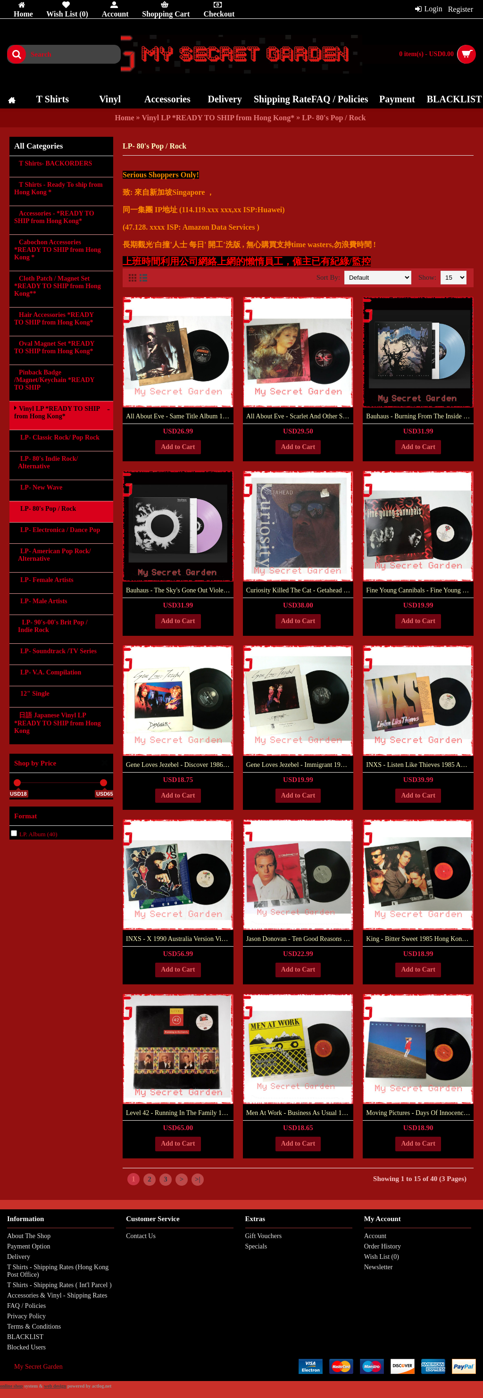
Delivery (18, 1256)
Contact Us (141, 1236)
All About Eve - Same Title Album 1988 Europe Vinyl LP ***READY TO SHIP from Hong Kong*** (179, 416)
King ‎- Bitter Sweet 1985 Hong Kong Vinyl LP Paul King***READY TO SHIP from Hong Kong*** (420, 938)
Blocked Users (26, 1347)
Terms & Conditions (34, 1326)
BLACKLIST (25, 1336)
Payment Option (28, 1246)
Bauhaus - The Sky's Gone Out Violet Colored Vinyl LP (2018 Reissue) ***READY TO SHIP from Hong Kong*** (179, 590)
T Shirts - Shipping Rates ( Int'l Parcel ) (59, 1285)
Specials (256, 1246)
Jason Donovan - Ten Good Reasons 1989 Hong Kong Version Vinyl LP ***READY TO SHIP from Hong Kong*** (300, 938)
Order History (382, 1246)
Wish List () (381, 1256)
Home (124, 118)
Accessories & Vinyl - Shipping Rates (57, 1295)
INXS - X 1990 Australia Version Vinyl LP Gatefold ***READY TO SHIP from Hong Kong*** (179, 938)
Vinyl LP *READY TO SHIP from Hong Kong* (218, 118)
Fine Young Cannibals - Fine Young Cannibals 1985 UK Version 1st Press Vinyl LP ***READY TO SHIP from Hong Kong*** (420, 590)
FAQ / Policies (26, 1305)
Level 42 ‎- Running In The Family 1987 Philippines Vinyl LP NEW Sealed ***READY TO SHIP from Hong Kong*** (179, 1112)
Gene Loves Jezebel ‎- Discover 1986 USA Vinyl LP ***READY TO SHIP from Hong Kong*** (179, 764)
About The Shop (28, 1236)
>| (197, 1179)
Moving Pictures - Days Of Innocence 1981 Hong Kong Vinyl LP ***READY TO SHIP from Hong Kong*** (420, 1112)
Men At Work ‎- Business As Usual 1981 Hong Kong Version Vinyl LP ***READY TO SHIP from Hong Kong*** (300, 1112)
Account (375, 1236)
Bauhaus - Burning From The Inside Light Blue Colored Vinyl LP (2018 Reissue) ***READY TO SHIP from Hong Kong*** (420, 416)
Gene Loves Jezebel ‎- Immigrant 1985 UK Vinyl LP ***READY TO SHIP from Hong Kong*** (300, 764)
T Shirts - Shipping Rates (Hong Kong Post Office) (57, 1271)
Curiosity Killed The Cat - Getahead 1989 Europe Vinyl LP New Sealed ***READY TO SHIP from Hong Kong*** (300, 590)
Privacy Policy (26, 1316)
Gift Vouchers (263, 1236)
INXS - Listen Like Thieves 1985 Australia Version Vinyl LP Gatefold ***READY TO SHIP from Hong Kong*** (420, 764)
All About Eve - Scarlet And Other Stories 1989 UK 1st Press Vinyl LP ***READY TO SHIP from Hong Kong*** (300, 416)
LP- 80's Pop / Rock (334, 118)
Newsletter (378, 1267)
